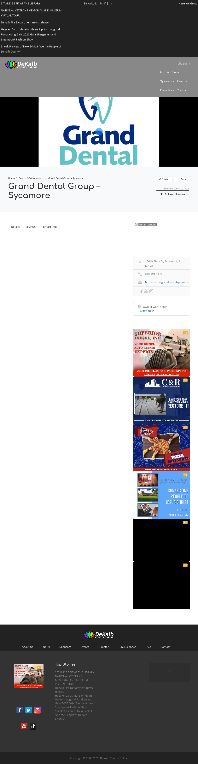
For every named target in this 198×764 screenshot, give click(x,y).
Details (15, 227)
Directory (167, 90)
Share (163, 179)
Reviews (31, 227)
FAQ (148, 647)
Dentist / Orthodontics (31, 178)
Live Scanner (128, 647)
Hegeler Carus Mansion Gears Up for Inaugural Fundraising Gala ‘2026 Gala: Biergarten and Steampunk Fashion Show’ (75, 701)
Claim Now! (147, 310)
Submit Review (171, 194)
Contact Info (49, 227)
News (175, 72)
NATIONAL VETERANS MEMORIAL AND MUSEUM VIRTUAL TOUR (71, 680)
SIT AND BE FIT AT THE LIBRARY (74, 672)
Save (182, 179)
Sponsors (167, 81)
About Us (27, 647)
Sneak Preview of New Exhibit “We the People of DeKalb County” (73, 715)
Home (164, 72)
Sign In (187, 63)
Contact (183, 90)
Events (182, 81)
